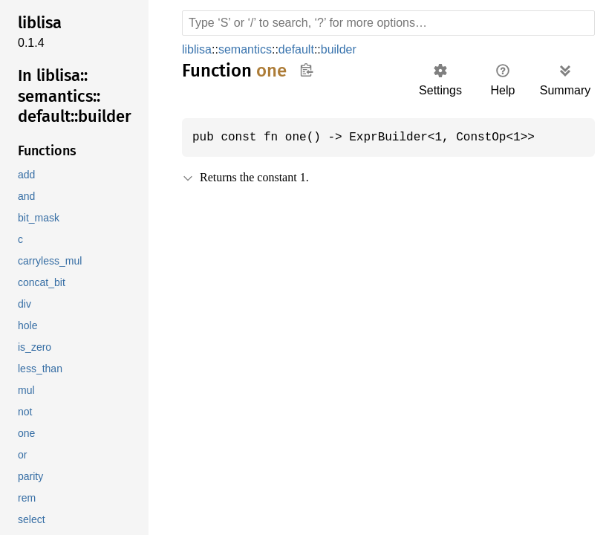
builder (348, 49)
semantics (249, 49)
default (302, 49)
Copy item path (306, 69)
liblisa (199, 49)
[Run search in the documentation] (388, 23)
